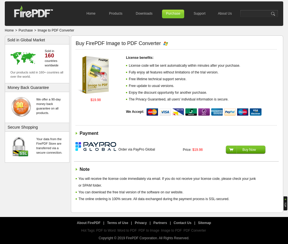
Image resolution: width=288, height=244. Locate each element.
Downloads (144, 13)
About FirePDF (88, 223)
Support (199, 13)
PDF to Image (148, 230)
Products (115, 13)
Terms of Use (117, 223)
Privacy (141, 223)
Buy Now (249, 150)
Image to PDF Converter (56, 30)
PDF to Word (106, 230)
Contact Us (182, 223)
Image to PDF (171, 230)
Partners (160, 223)
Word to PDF (127, 230)
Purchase (173, 13)
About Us (225, 13)
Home (90, 13)
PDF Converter (194, 230)
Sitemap (204, 223)
